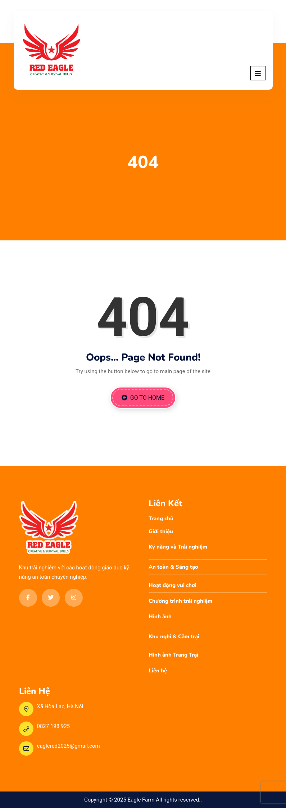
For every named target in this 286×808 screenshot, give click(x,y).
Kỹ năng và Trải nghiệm (178, 546)
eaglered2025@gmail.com (68, 746)
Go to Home (143, 397)
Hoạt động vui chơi (172, 585)
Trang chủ (161, 518)
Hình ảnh (160, 616)
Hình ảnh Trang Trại (173, 654)
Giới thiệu (161, 531)
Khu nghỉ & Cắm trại (174, 636)
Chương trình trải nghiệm (180, 601)
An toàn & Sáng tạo (173, 566)
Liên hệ (158, 670)
